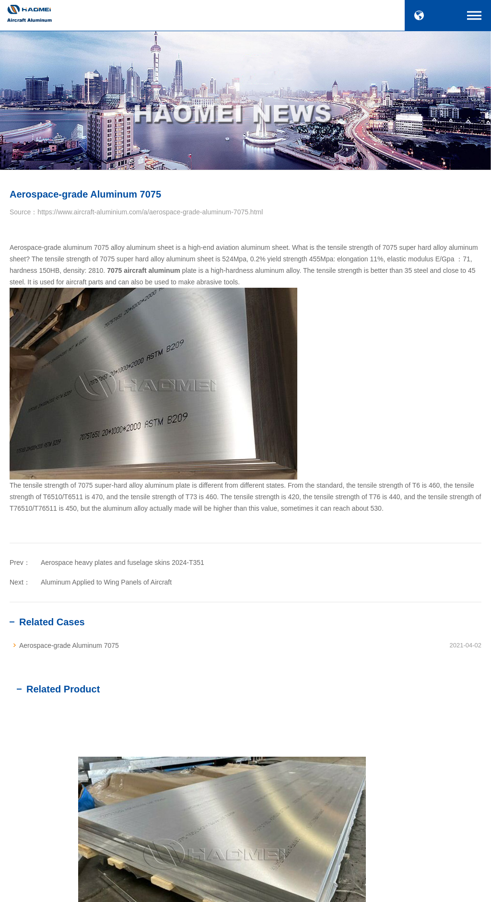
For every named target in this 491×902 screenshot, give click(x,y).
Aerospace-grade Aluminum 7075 (69, 645)
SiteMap (320, 889)
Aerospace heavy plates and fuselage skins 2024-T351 (122, 562)
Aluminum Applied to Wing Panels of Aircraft (106, 582)
